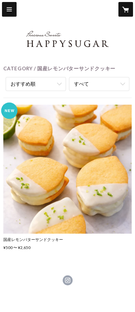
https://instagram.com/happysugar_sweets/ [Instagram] (68, 280)
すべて (81, 84)
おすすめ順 (23, 84)
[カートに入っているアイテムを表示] (125, 9)
